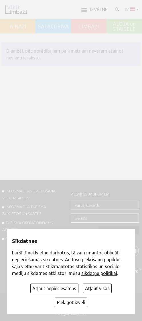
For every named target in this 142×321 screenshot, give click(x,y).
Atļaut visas (97, 288)
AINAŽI (18, 26)
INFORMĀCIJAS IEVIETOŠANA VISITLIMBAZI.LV (29, 194)
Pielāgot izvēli (71, 302)
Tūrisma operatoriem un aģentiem (27, 226)
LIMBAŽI (89, 26)
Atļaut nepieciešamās (54, 288)
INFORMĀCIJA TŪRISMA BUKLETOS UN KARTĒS (24, 210)
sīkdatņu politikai (99, 273)
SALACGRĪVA (53, 26)
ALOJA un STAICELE (124, 26)
